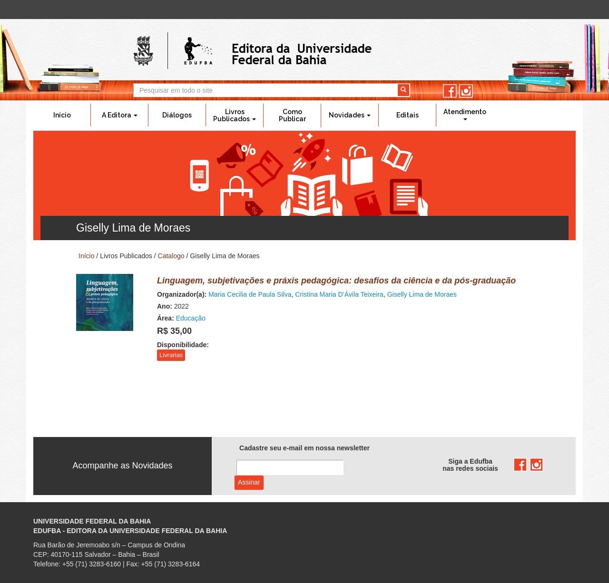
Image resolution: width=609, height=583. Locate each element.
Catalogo (171, 256)
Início (62, 115)
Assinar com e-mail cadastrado (249, 482)
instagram (466, 91)
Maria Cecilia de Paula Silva (249, 294)
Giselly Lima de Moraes (422, 294)
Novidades (350, 115)
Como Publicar (292, 115)
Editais (407, 115)
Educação (191, 318)
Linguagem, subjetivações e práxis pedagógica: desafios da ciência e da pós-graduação (336, 280)
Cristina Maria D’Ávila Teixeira (339, 294)
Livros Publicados (234, 115)
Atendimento (464, 114)
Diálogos (177, 115)
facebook (450, 91)
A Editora (120, 115)
